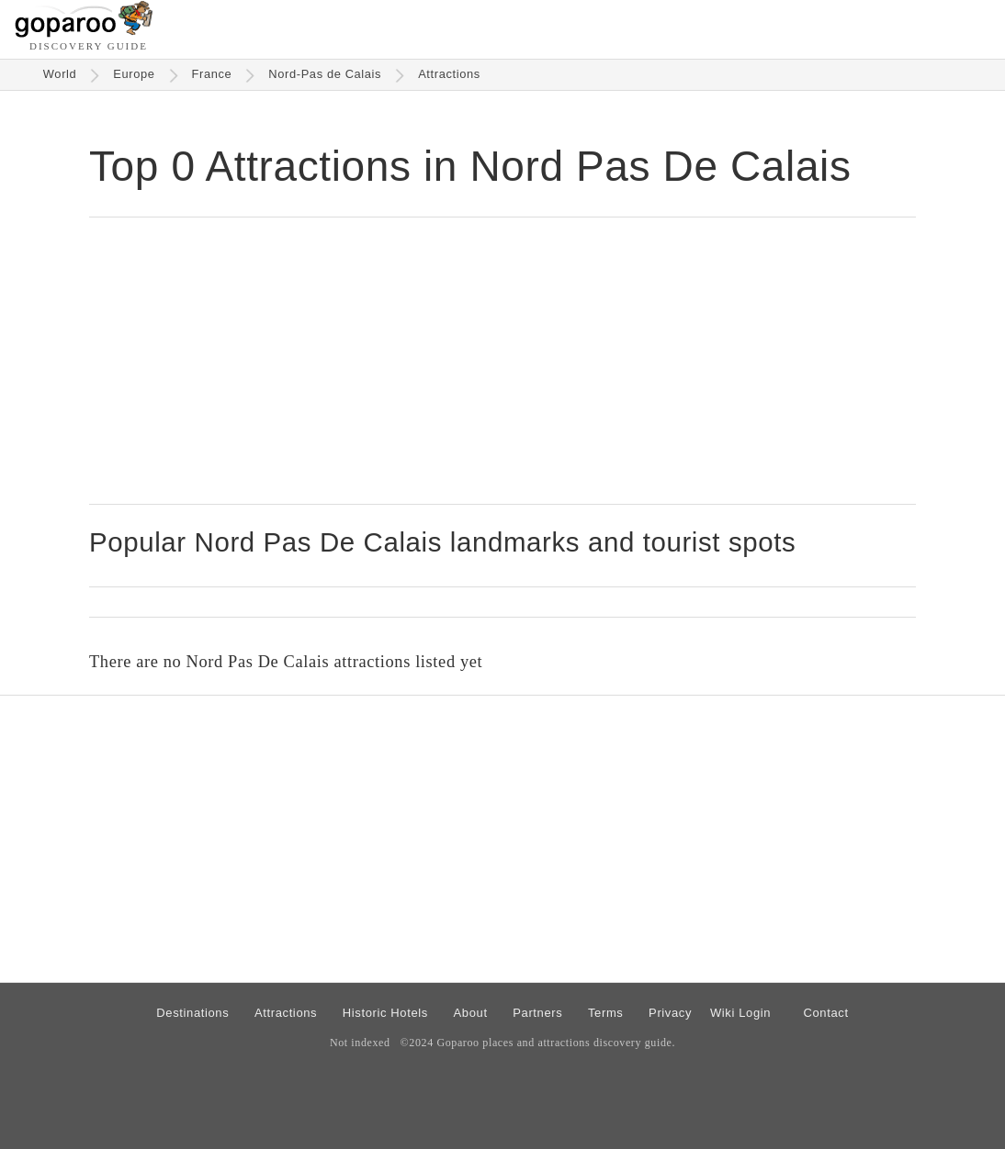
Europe (133, 74)
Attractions (449, 74)
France (212, 74)
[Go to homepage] (84, 32)
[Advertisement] (502, 360)
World (60, 74)
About (471, 1013)
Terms (606, 1013)
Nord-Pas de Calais (324, 74)
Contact (825, 1013)
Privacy (670, 1013)
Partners (537, 1013)
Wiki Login (740, 1013)
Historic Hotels (385, 1013)
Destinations (192, 1013)
